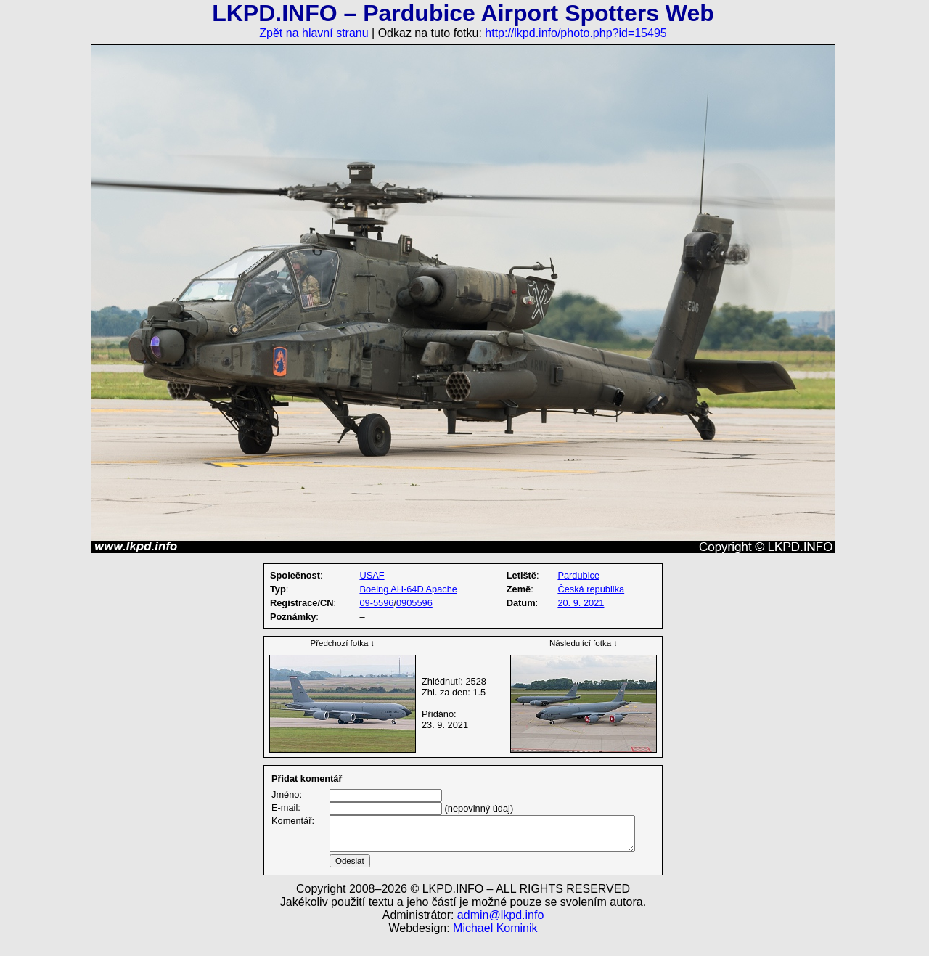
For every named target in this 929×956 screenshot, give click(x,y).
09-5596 (376, 602)
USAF (371, 575)
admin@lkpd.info (500, 932)
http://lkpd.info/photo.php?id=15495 (575, 33)
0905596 (414, 602)
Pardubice (578, 575)
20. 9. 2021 (580, 602)
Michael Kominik (495, 945)
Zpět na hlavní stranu (313, 33)
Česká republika (590, 589)
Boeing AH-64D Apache (408, 589)
